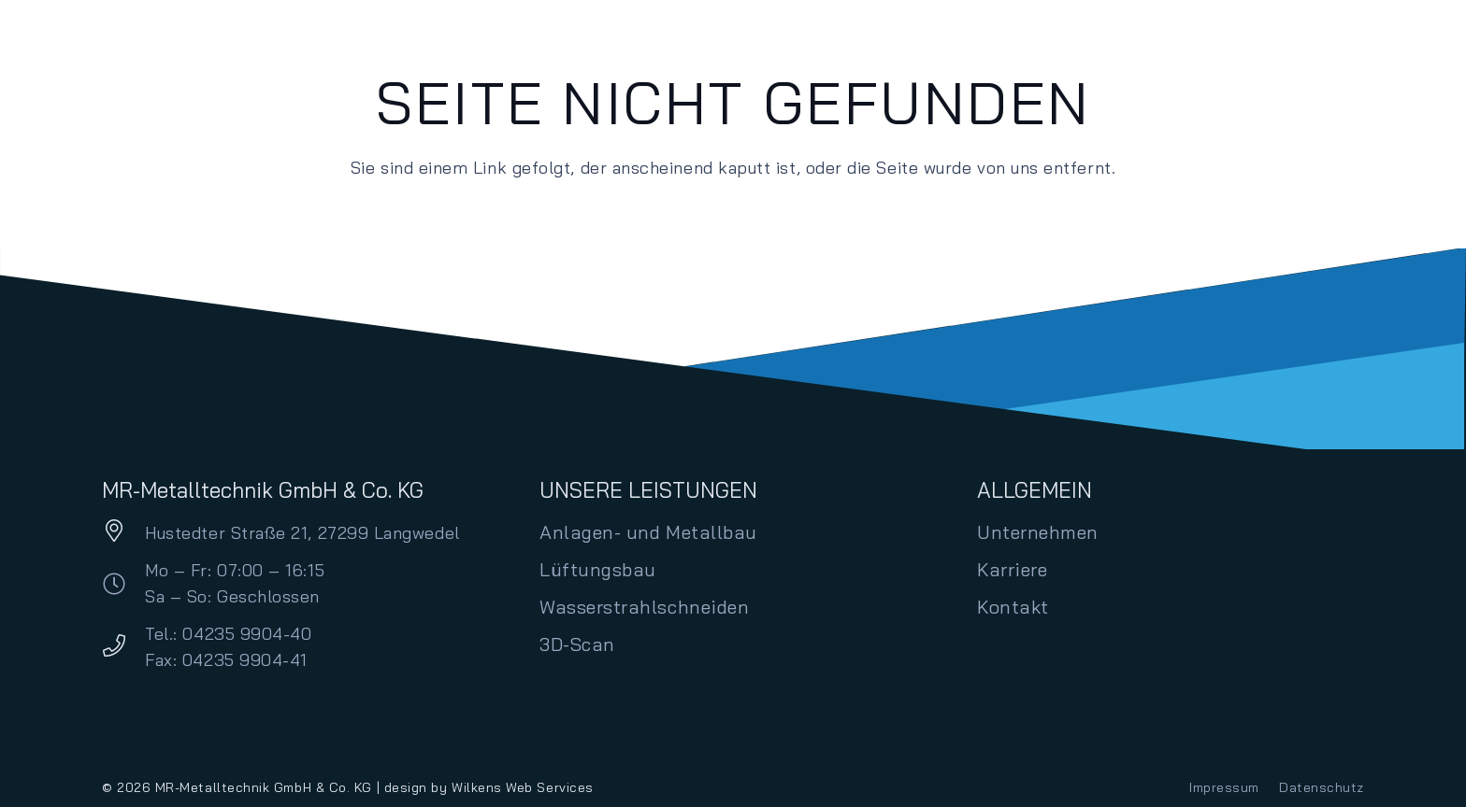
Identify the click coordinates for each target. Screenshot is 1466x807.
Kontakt (1013, 606)
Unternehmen (1038, 532)
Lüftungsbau (597, 569)
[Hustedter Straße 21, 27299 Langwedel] (123, 532)
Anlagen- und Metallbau (648, 532)
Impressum (1224, 787)
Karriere (1012, 569)
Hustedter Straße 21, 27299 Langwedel (302, 533)
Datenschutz (1321, 787)
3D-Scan (577, 644)
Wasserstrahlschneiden (644, 606)
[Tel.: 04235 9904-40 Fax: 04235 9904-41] (123, 647)
